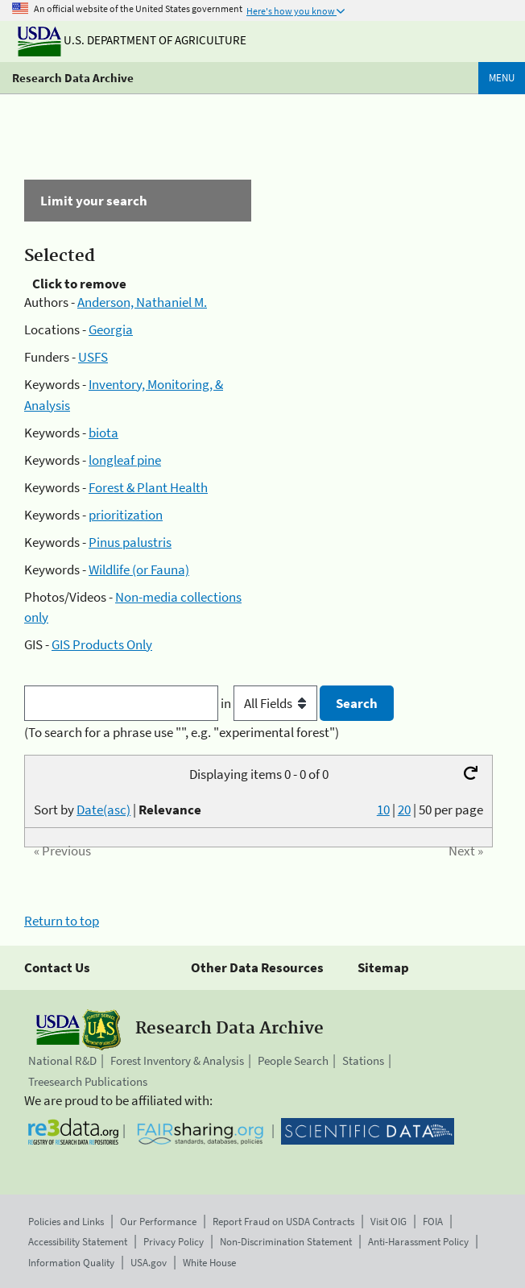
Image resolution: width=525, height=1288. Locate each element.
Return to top (61, 921)
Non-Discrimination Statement (286, 1242)
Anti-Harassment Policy (418, 1242)
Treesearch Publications (87, 1081)
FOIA (433, 1221)
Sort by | (117, 809)
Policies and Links (66, 1221)
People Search (293, 1060)
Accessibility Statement (77, 1242)
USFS (93, 357)
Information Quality (71, 1262)
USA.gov (148, 1262)
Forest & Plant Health (148, 487)
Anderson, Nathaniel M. (142, 302)
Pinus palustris (130, 542)
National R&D (62, 1060)
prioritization (126, 515)
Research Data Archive (73, 77)
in (270, 703)
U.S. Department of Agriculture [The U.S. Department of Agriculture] (132, 40)
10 (383, 809)
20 (404, 809)
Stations (363, 1060)
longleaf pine (125, 460)
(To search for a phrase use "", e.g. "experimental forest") (181, 732)
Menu (502, 78)
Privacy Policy (173, 1242)
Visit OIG (388, 1221)
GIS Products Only (102, 644)
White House (209, 1262)
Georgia (111, 329)
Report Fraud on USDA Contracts (283, 1221)
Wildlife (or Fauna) (139, 569)
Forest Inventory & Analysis (177, 1060)
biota (103, 432)
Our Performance (158, 1221)
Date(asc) (103, 809)
